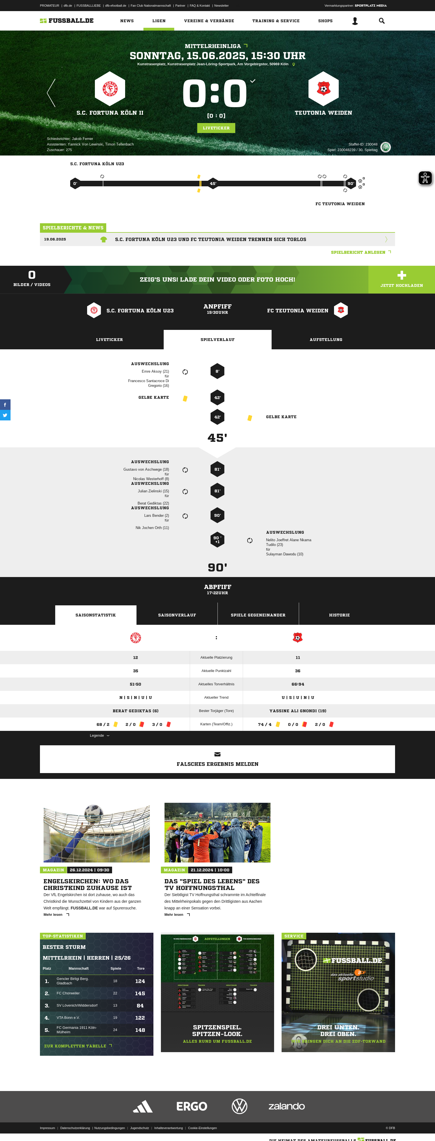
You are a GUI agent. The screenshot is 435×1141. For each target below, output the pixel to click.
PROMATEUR (49, 5)
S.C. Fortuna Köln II (110, 113)
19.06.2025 (55, 239)
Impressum (47, 1128)
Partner (180, 5)
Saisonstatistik (95, 615)
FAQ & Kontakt (200, 5)
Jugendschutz (139, 1128)
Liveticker (216, 128)
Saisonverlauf (177, 615)
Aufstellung (326, 340)
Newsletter (221, 5)
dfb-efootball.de (115, 5)
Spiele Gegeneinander (258, 615)
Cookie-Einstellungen (202, 1128)
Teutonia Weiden (323, 113)
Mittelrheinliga (217, 46)
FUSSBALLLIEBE (89, 5)
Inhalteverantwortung (168, 1128)
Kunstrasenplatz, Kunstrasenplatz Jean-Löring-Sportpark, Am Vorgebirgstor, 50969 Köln (217, 64)
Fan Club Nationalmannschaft (151, 5)
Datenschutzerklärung (75, 1128)
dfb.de (68, 5)
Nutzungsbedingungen (109, 1128)
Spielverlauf (218, 340)
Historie (339, 615)
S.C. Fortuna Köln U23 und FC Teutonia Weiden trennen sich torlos (210, 239)
